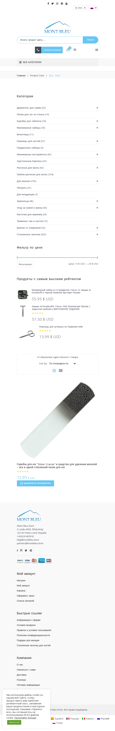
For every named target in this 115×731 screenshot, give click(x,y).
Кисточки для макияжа (29, 214)
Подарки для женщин (28, 640)
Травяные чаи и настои (30, 221)
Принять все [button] (14, 722)
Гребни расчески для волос (32, 174)
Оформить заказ (25, 595)
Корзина (21, 590)
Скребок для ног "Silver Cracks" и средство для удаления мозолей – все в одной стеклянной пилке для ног (57, 466)
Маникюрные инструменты (32, 154)
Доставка (21, 675)
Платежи (21, 680)
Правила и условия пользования (34, 630)
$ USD (78, 8)
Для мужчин (23, 181)
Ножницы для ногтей (28, 141)
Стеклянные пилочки (28, 234)
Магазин (21, 580)
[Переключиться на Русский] (103, 718)
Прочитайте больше (25, 717)
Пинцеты (22, 187)
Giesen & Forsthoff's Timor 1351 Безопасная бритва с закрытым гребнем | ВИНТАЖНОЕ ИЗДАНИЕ (61, 307)
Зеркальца (23, 201)
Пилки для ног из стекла (30, 114)
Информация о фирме (29, 620)
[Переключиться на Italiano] (88, 718)
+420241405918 (52, 50)
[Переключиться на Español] (57, 718)
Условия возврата (26, 625)
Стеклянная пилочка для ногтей (34, 645)
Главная (21, 75)
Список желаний (25, 601)
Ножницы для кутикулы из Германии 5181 (61, 326)
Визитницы (23, 134)
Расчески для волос (28, 167)
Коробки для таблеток (29, 121)
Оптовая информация (28, 685)
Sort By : (43, 363)
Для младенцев (25, 194)
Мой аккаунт (23, 585)
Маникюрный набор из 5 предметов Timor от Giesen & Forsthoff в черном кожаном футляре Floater (61, 291)
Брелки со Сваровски (29, 227)
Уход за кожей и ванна (29, 207)
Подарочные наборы (28, 147)
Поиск (90, 39)
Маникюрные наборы (29, 127)
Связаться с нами (26, 669)
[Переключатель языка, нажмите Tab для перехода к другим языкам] (93, 8)
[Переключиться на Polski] (57, 723)
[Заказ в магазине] (62, 363)
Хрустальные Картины (29, 161)
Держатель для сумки (29, 107)
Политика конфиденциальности (33, 635)
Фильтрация (25, 264)
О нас (20, 664)
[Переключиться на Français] (73, 718)
